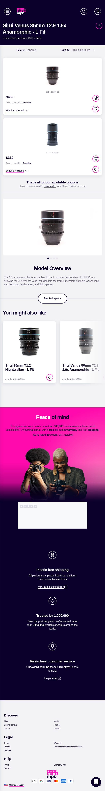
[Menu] (7, 11)
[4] (57, 258)
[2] (51, 258)
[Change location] (16, 785)
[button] (96, 98)
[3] (54, 258)
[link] (22, 11)
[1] (48, 258)
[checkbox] (95, 109)
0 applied (26, 50)
